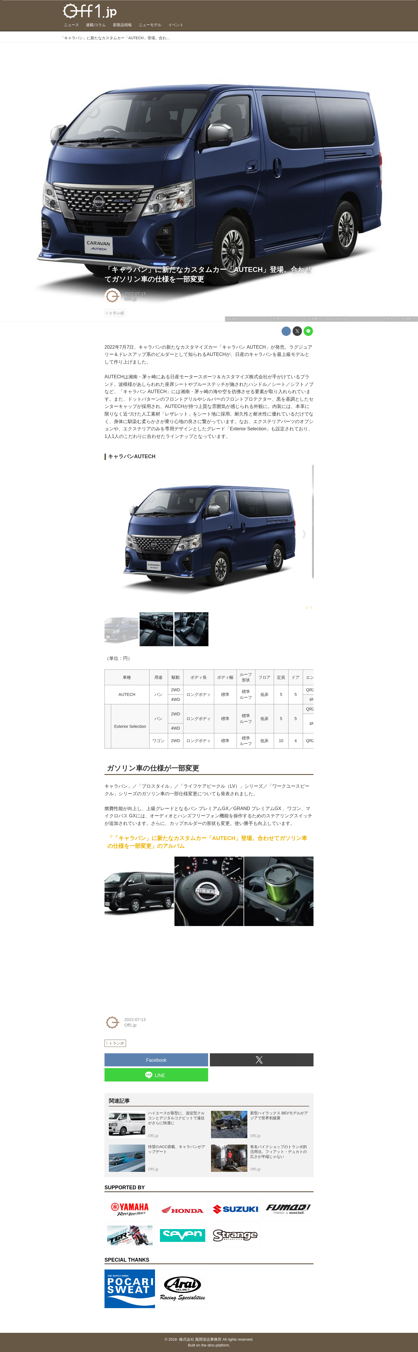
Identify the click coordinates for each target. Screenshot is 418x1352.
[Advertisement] (148, 967)
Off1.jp (130, 299)
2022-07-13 (135, 293)
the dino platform (215, 1345)
